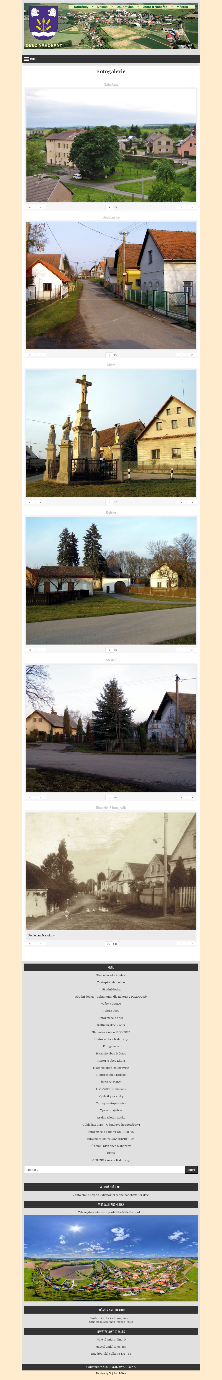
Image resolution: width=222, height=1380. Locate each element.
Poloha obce (111, 1010)
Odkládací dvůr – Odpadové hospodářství (111, 1124)
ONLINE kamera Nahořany (111, 1160)
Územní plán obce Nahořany (111, 1146)
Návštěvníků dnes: (109, 1346)
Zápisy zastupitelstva (111, 1103)
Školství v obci (111, 1082)
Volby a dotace (111, 1003)
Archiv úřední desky (111, 1117)
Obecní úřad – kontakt (111, 975)
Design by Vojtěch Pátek (111, 1373)
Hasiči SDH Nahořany (111, 1089)
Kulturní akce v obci (111, 1025)
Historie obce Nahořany (111, 1039)
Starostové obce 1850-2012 (111, 1032)
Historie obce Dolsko (111, 1074)
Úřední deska (111, 989)
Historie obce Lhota (111, 1060)
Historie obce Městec (111, 1053)
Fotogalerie (111, 71)
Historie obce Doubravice (111, 1067)
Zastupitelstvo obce (111, 982)
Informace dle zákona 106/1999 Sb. (111, 1139)
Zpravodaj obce (111, 1110)
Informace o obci (111, 1018)
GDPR (111, 1153)
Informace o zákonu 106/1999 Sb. (111, 1131)
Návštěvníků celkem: (106, 1353)
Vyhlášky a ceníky (111, 1096)
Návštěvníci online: (110, 1339)
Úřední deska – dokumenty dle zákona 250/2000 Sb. (111, 996)
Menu (33, 59)
